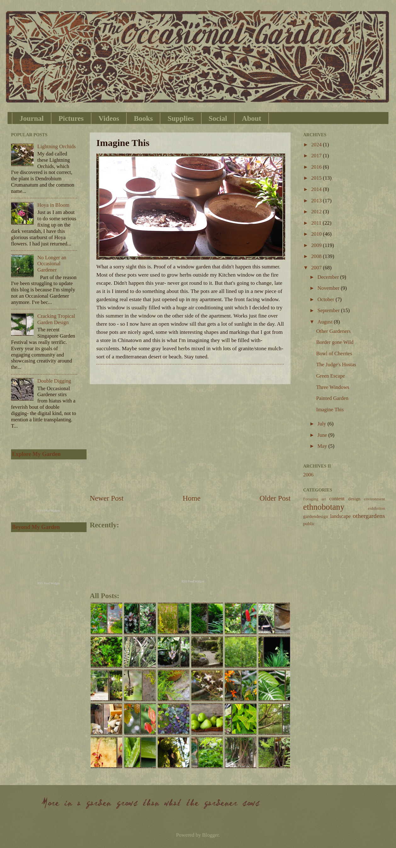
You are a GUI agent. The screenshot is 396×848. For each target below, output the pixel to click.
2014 (317, 189)
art (323, 499)
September (329, 310)
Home (192, 498)
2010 (317, 234)
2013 (317, 201)
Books (143, 118)
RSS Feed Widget (192, 581)
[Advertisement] (190, 439)
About (251, 118)
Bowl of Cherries (334, 354)
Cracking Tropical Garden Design (56, 319)
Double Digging (54, 381)
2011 (317, 223)
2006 (308, 475)
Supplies (180, 118)
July (322, 424)
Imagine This (329, 410)
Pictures (71, 118)
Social (218, 118)
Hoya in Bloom (53, 205)
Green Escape (330, 376)
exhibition (376, 508)
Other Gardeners (333, 331)
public (309, 523)
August (325, 322)
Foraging (310, 499)
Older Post (275, 498)
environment (374, 499)
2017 (317, 156)
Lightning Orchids (56, 146)
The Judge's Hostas (336, 365)
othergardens (369, 515)
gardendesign (315, 516)
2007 (317, 268)
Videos (109, 118)
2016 (317, 167)
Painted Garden (332, 398)
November (329, 288)
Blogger (210, 835)
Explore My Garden (36, 454)
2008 (317, 256)
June (322, 435)
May (322, 446)
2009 (317, 245)
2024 (317, 145)
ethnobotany (323, 507)
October (326, 299)
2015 (317, 178)
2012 (317, 212)
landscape (340, 516)
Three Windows (332, 387)
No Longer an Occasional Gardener (51, 264)
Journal (32, 118)
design (354, 498)
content (337, 499)
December (328, 277)
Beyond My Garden (36, 527)
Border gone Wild (335, 342)
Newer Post (106, 498)
